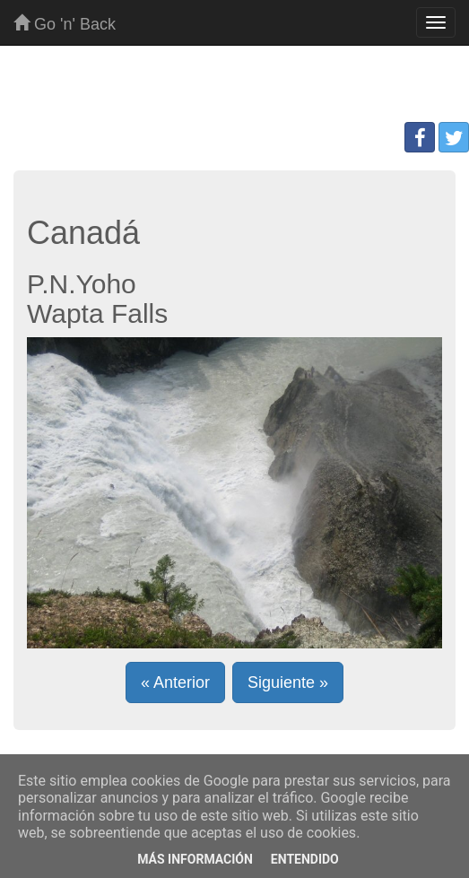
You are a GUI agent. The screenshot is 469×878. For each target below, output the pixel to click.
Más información (195, 859)
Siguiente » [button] (288, 682)
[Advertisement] (235, 90)
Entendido (305, 859)
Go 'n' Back (64, 23)
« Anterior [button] (175, 682)
